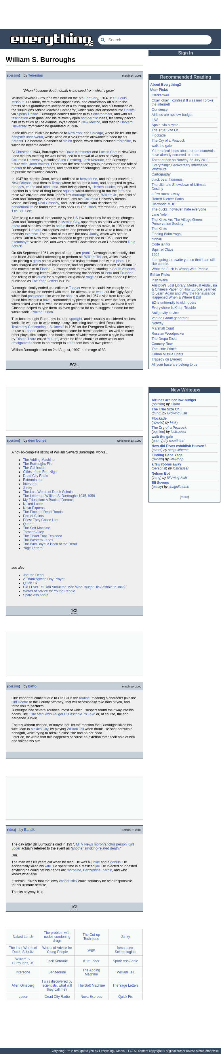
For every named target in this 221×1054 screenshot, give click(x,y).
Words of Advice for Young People (49, 591)
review (158, 459)
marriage (79, 195)
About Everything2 (165, 85)
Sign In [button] (185, 52)
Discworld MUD (164, 204)
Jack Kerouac (93, 160)
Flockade (159, 135)
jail (97, 866)
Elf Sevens (160, 483)
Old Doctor (20, 702)
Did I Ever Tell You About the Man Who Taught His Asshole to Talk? (74, 587)
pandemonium (22, 207)
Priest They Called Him (40, 520)
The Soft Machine (36, 528)
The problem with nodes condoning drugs (57, 937)
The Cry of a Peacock (168, 141)
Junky (93, 234)
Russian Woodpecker (168, 334)
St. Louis (120, 98)
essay (157, 487)
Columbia (90, 199)
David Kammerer (78, 152)
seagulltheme (178, 450)
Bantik (29, 830)
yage (90, 277)
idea (11, 830)
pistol (120, 261)
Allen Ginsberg (69, 160)
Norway (157, 323)
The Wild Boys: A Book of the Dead (50, 544)
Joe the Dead (33, 575)
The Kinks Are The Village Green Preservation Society (177, 222)
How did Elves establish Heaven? (179, 446)
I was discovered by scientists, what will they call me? (57, 985)
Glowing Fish (177, 413)
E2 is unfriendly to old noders (174, 303)
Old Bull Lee (21, 211)
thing (156, 413)
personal (159, 468)
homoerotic (89, 118)
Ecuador (126, 273)
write (99, 292)
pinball (157, 239)
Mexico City (70, 222)
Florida (45, 269)
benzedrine (88, 179)
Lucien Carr (108, 152)
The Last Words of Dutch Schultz (48, 492)
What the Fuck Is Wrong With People (180, 269)
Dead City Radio (35, 476)
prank (86, 253)
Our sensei (160, 110)
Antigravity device (165, 313)
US (75, 218)
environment (102, 114)
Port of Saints (33, 516)
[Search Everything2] (155, 40)
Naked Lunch (43, 312)
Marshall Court (163, 328)
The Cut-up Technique (91, 937)
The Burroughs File (37, 464)
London (30, 331)
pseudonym (20, 242)
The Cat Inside (34, 468)
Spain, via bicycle (165, 125)
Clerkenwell (160, 95)
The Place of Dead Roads (42, 512)
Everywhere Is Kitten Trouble (174, 308)
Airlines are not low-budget (172, 115)
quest (41, 277)
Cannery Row (162, 344)
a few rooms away (166, 194)
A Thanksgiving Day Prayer (44, 579)
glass (37, 261)
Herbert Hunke (103, 187)
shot (69, 296)
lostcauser (178, 432)
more (184, 496)
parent (16, 141)
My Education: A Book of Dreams (48, 500)
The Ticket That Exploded (42, 536)
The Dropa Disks (164, 339)
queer (23, 997)
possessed (36, 296)
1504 (155, 255)
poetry (157, 441)
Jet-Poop (176, 459)
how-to (158, 422)
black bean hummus (167, 180)
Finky (174, 422)
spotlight (75, 319)
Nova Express (34, 508)
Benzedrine (92, 870)
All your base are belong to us (174, 365)
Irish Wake (160, 280)
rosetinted (176, 441)
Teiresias (35, 75)
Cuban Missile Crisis (167, 354)
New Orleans (21, 183)
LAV (155, 120)
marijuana (50, 187)
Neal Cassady (48, 203)
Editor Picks (160, 275)
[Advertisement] (110, 14)
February (91, 98)
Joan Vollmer (39, 164)
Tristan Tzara (26, 339)
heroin (107, 870)
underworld (34, 137)
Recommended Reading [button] (185, 77)
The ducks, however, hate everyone (179, 209)
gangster (18, 137)
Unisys (129, 110)
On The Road (85, 207)
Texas (56, 183)
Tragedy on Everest (167, 359)
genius (115, 862)
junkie (95, 862)
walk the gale (162, 146)
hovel (47, 300)
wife (24, 164)
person (13, 75)
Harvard (35, 230)
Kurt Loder (91, 961)
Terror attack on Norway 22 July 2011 (180, 160)
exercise (31, 234)
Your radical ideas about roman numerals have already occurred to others (183, 153)
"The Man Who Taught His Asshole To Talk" (62, 714)
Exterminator (33, 480)
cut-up (52, 339)
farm (94, 183)
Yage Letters (32, 548)
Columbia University (27, 160)
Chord (175, 404)
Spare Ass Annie (35, 595)
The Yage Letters (45, 281)
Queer (28, 524)
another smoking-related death (95, 848)
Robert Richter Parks (168, 199)
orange (17, 187)
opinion (158, 404)
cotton (30, 187)
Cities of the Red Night (40, 472)
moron (99, 844)
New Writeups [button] (186, 389)
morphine (124, 141)
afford (16, 226)
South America (123, 269)
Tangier (74, 288)
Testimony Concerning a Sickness (37, 327)
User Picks (159, 90)
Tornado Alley (33, 532)
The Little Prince (164, 349)
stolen (67, 141)
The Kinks (159, 229)
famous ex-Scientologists (125, 950)
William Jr (108, 195)
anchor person (116, 844)
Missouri (18, 102)
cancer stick (68, 881)
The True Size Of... (166, 130)
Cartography (161, 174)
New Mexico (90, 122)
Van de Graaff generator (170, 318)
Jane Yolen (160, 215)
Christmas (23, 152)
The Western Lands (38, 540)
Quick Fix (30, 583)
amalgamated (22, 343)
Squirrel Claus (162, 250)
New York (75, 133)
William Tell (93, 257)
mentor (17, 168)
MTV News (84, 844)
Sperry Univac (28, 114)
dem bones (37, 441)
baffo (32, 686)
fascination (20, 118)
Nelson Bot (161, 474)
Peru (108, 273)
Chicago (96, 133)
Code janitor (161, 244)
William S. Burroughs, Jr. (23, 961)
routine (84, 698)
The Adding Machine (38, 460)
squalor (68, 191)
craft (70, 343)
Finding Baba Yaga (166, 234)
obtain (60, 226)
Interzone (30, 484)
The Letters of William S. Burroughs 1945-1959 (59, 496)
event (157, 450)
